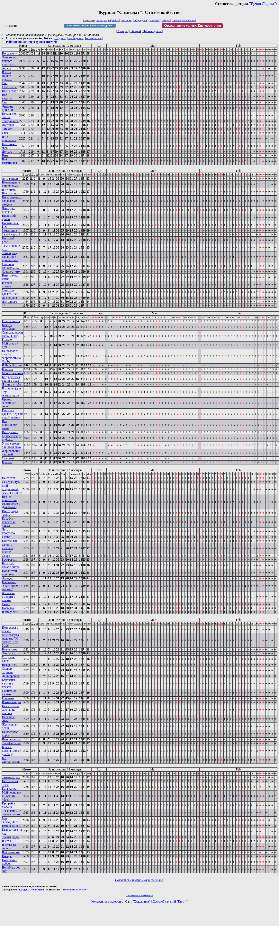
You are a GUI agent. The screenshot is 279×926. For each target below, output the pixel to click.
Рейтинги (127, 20)
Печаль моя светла (9, 115)
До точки (8, 125)
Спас (5, 132)
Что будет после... (8, 210)
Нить (5, 155)
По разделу (9, 53)
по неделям (76, 38)
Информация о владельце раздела (12, 201)
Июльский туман (9, 217)
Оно (4, 83)
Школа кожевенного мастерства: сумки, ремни (89, 26)
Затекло (7, 129)
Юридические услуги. (192, 25)
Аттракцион (10, 178)
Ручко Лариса (262, 4)
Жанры (135, 31)
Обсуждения (140, 20)
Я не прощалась (9, 138)
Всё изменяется (9, 161)
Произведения (152, 31)
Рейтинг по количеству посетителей (31, 41)
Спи (4, 102)
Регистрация (103, 20)
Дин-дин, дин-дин (8, 108)
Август (6, 68)
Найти (115, 20)
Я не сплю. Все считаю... (11, 191)
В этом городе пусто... (7, 76)
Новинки (154, 20)
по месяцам (94, 38)
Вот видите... (8, 96)
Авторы (122, 31)
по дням (60, 38)
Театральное (10, 121)
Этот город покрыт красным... (9, 61)
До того (7, 151)
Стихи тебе (9, 87)
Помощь (176, 20)
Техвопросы (188, 20)
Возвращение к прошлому (11, 184)
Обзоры (166, 20)
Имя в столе (10, 91)
